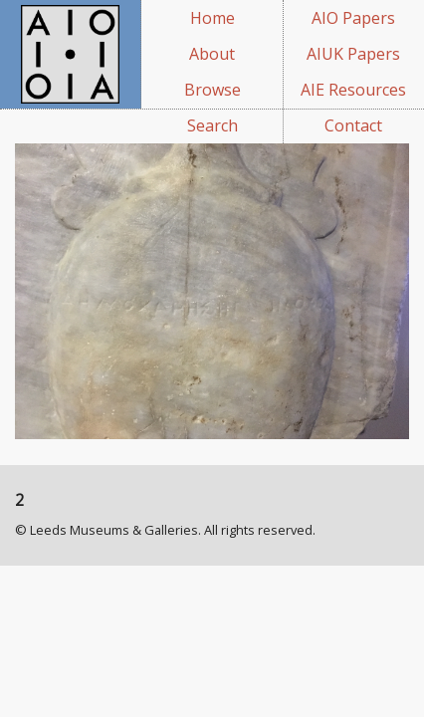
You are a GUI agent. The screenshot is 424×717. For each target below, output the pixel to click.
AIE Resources (353, 90)
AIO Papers (353, 18)
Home (212, 18)
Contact (353, 125)
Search (212, 125)
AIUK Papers (353, 54)
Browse (212, 90)
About (212, 54)
